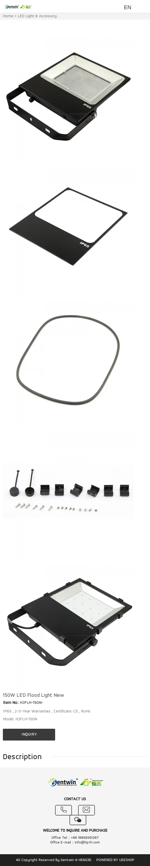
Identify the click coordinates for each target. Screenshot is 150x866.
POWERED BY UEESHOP (115, 860)
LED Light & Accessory (37, 16)
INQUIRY (29, 734)
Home (8, 16)
